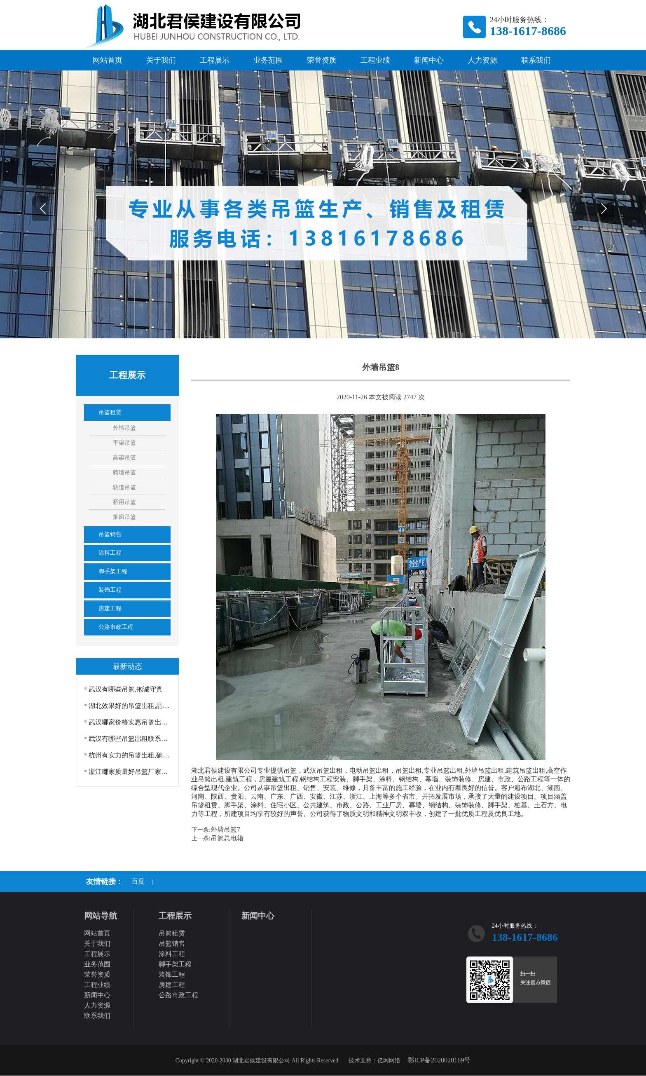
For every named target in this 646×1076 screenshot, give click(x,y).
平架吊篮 (124, 443)
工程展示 (214, 60)
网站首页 (107, 60)
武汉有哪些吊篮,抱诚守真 (126, 689)
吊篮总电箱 (227, 838)
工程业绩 (375, 60)
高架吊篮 (124, 458)
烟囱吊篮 (124, 517)
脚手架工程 (112, 571)
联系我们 (536, 60)
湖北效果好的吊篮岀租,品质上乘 (130, 705)
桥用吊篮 (124, 502)
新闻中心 (429, 60)
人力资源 (482, 60)
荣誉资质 (322, 60)
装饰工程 (110, 590)
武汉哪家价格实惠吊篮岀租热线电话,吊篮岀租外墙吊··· (130, 722)
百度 (138, 881)
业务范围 (268, 60)
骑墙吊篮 (124, 472)
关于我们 (161, 60)
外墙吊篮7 (225, 829)
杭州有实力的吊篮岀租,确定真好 (130, 755)
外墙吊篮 (124, 428)
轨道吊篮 (124, 487)
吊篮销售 (110, 534)
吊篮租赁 (110, 412)
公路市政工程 (115, 627)
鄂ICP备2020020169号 (438, 1060)
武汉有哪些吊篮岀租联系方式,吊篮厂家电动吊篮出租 (130, 738)
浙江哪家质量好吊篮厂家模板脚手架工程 (130, 771)
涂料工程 (110, 553)
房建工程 (110, 608)
